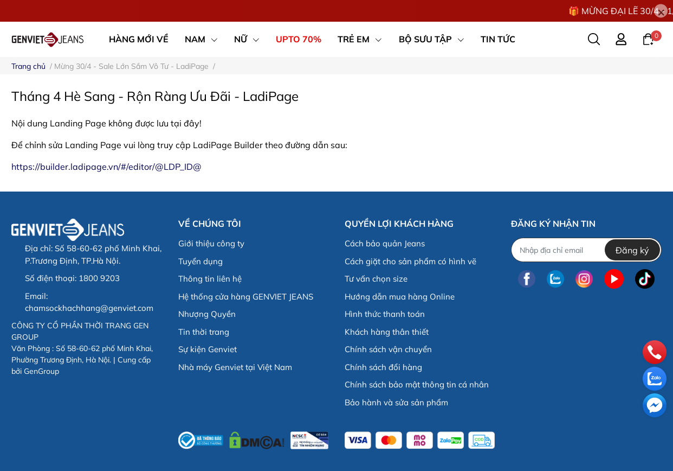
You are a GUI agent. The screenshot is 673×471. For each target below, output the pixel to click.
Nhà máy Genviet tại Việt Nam (235, 367)
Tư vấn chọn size (376, 278)
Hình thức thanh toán (385, 314)
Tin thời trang (203, 332)
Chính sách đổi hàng (383, 367)
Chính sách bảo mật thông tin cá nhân (417, 384)
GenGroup (41, 371)
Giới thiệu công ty (211, 243)
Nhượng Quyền (207, 314)
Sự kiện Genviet (207, 349)
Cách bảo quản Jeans (385, 243)
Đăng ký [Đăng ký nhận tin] (632, 250)
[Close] (661, 11)
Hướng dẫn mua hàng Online (400, 296)
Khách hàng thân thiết (387, 332)
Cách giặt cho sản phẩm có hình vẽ (410, 261)
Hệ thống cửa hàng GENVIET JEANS (245, 296)
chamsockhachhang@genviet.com (89, 308)
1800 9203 (99, 278)
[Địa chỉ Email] (586, 250)
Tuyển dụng (200, 261)
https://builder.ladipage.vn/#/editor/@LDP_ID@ (106, 166)
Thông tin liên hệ (210, 278)
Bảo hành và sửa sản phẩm (396, 402)
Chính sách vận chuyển (388, 349)
